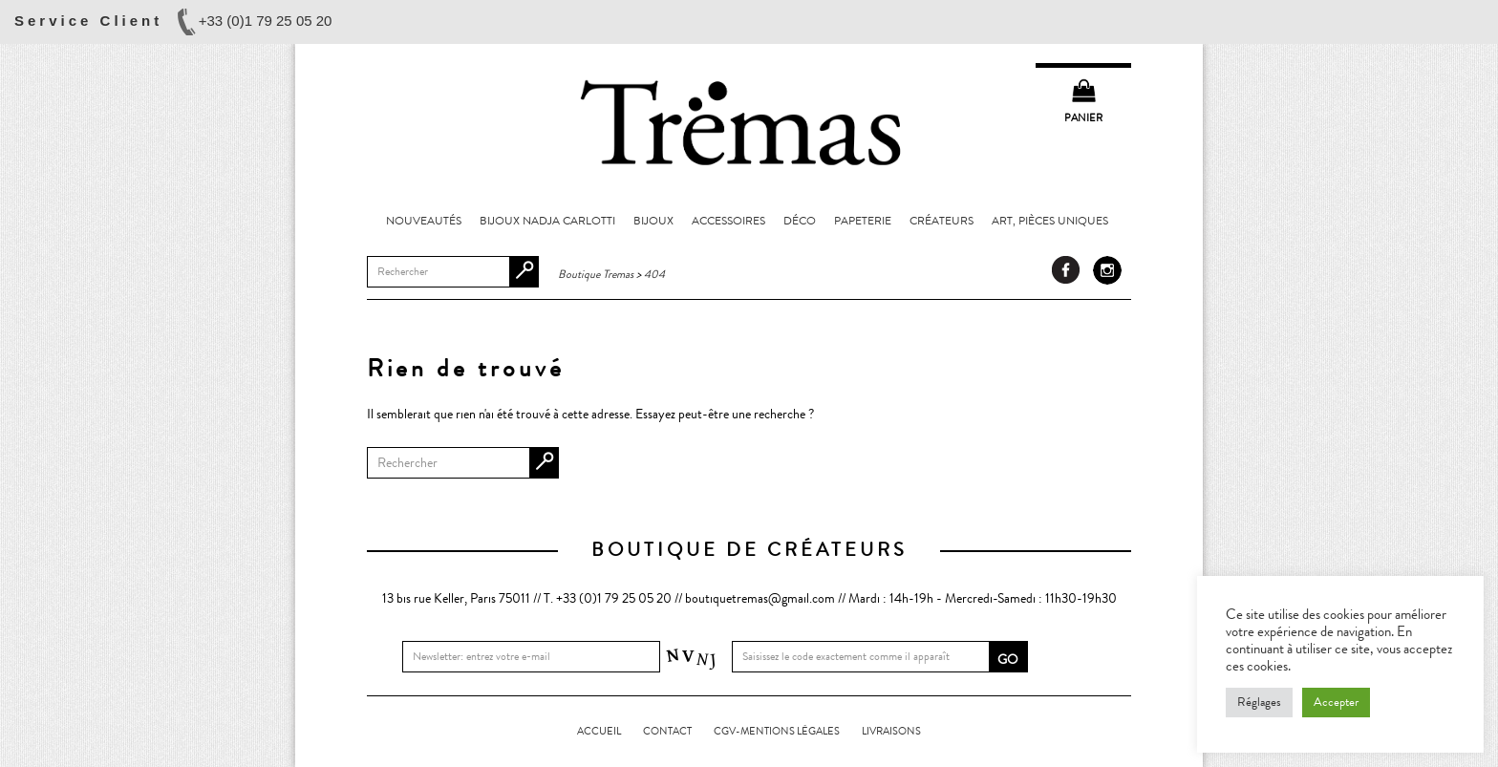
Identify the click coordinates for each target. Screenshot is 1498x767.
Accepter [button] (1336, 702)
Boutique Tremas (749, 121)
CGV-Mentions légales (777, 731)
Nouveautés (423, 220)
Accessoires (728, 220)
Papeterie (862, 220)
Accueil (599, 731)
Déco (799, 220)
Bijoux (653, 220)
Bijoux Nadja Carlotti (547, 220)
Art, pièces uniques (1050, 220)
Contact (667, 731)
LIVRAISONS (891, 731)
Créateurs (942, 220)
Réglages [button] (1259, 702)
